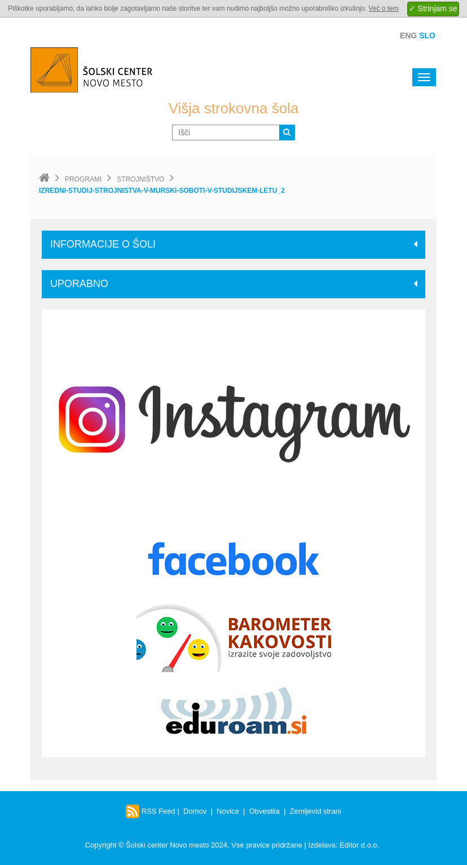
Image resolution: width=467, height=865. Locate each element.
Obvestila (264, 811)
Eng (408, 35)
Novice (228, 811)
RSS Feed (150, 811)
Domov (194, 811)
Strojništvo (140, 179)
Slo (427, 35)
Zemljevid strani (315, 811)
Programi (83, 179)
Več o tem (383, 8)
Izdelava (322, 845)
